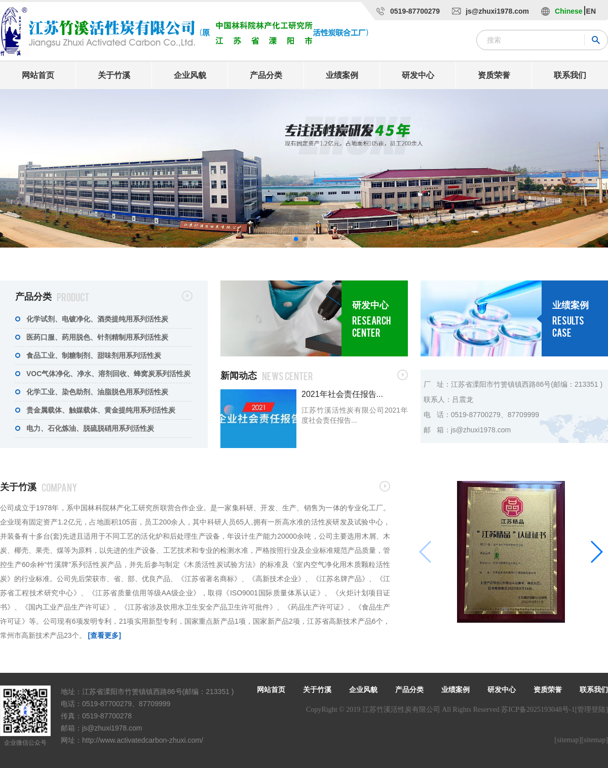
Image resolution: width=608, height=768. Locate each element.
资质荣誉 (494, 75)
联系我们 (570, 75)
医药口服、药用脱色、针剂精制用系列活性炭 (97, 337)
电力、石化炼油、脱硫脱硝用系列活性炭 (90, 428)
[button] (296, 239)
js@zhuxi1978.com (497, 11)
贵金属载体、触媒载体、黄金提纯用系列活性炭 (100, 410)
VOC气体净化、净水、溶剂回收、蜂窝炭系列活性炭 (108, 374)
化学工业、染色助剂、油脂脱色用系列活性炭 (97, 392)
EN (591, 11)
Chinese (568, 11)
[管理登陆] (591, 709)
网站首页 (38, 75)
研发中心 (418, 75)
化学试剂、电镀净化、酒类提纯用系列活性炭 (97, 319)
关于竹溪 (114, 75)
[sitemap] (567, 740)
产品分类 (266, 75)
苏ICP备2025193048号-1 (538, 709)
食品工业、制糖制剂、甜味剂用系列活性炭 (93, 355)
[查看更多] (104, 635)
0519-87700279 (415, 11)
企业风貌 (190, 75)
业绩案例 (342, 75)
